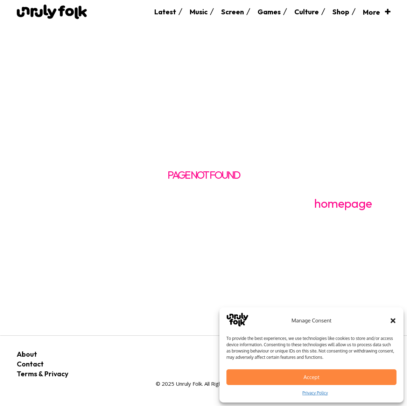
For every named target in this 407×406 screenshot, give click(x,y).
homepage (343, 203)
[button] (393, 320)
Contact (30, 363)
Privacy (56, 373)
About (27, 354)
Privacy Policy (315, 393)
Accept (311, 377)
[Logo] (52, 12)
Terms (27, 373)
